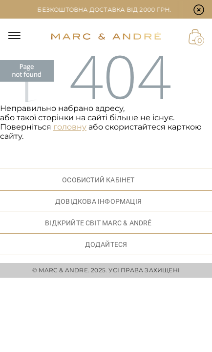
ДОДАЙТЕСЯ (106, 244)
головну (69, 127)
